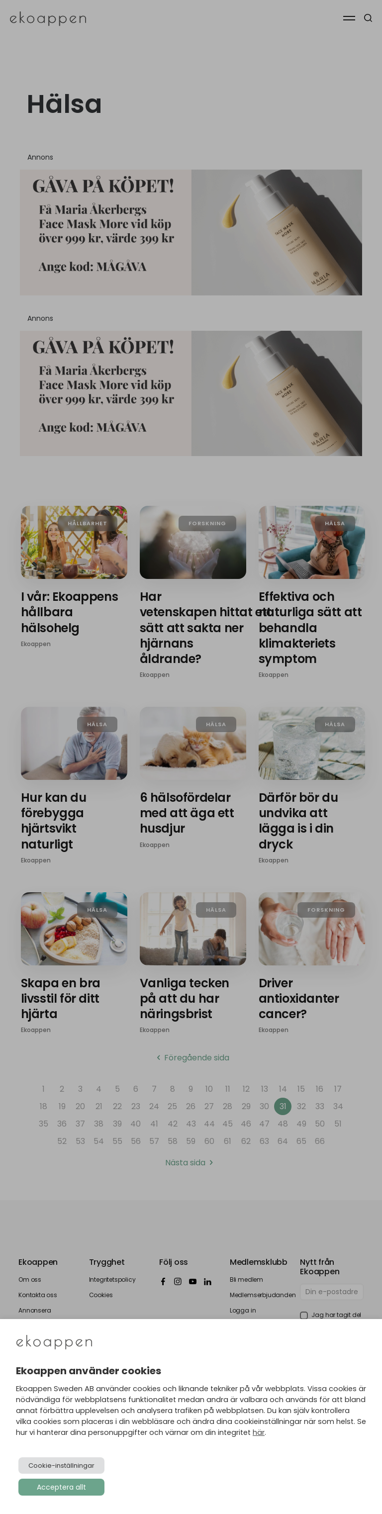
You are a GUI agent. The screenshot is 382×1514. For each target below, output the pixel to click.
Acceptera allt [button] (61, 1487)
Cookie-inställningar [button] (61, 1465)
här (259, 1432)
